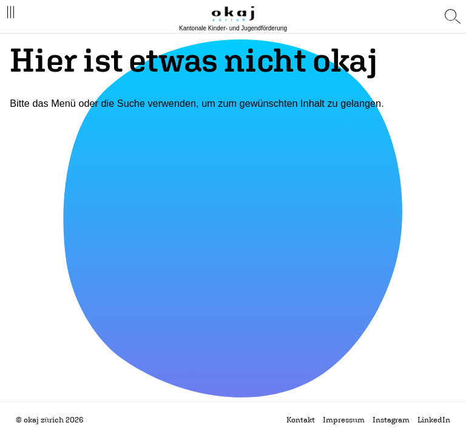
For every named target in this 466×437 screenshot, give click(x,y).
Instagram (391, 420)
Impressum (344, 420)
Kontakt (300, 420)
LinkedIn (433, 420)
